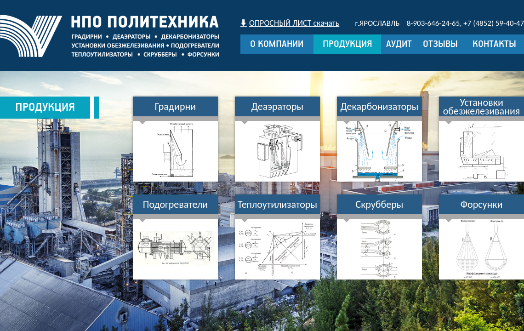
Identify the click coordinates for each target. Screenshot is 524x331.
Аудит (399, 44)
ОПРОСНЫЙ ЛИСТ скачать (294, 23)
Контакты (494, 44)
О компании (276, 44)
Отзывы (440, 44)
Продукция (347, 44)
